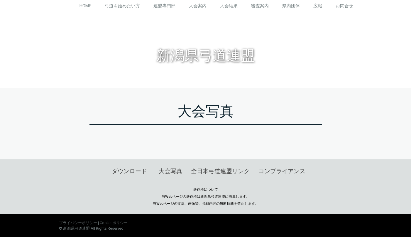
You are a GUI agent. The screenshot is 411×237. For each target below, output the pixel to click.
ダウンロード (129, 171)
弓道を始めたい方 (122, 5)
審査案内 (260, 5)
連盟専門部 (164, 5)
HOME (85, 5)
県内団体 (291, 5)
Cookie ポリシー (114, 223)
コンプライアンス (281, 171)
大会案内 (198, 5)
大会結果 (229, 5)
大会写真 (170, 171)
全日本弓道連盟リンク (220, 171)
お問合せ (344, 5)
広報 (317, 5)
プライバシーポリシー (78, 223)
